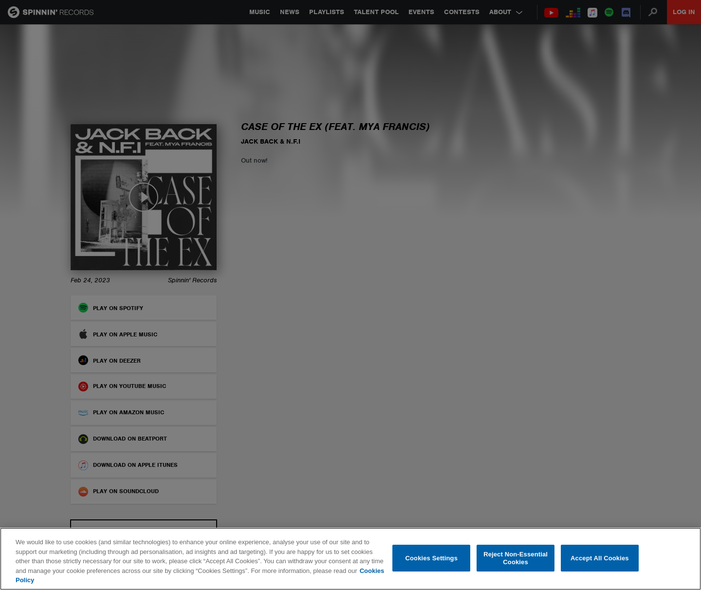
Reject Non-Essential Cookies (515, 558)
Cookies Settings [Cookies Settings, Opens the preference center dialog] (432, 558)
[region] (350, 559)
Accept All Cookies (600, 558)
